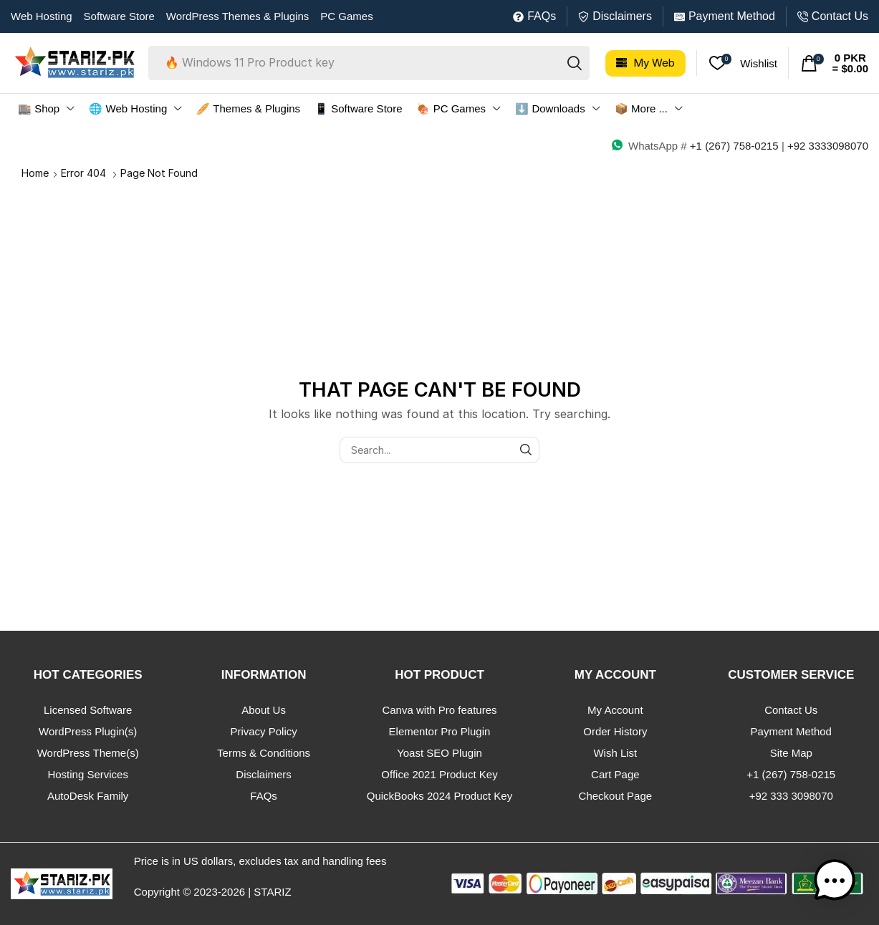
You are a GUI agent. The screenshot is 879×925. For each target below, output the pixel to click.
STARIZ (272, 892)
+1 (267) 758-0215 (734, 146)
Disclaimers (622, 16)
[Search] (574, 63)
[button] (645, 63)
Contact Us (840, 16)
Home (35, 173)
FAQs (541, 16)
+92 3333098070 (827, 146)
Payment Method (731, 16)
